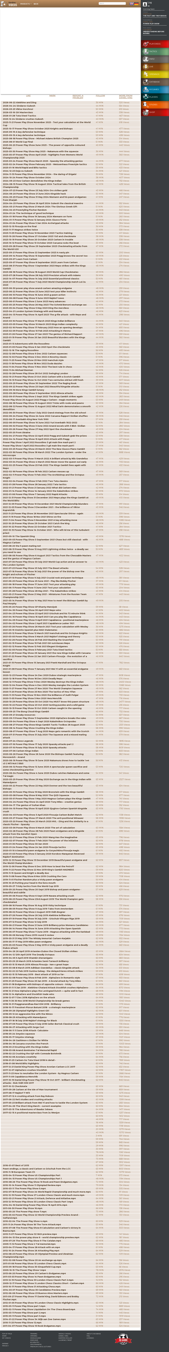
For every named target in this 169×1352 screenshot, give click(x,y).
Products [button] (25, 4)
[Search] (112, 3)
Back (36, 4)
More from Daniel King (125, 96)
